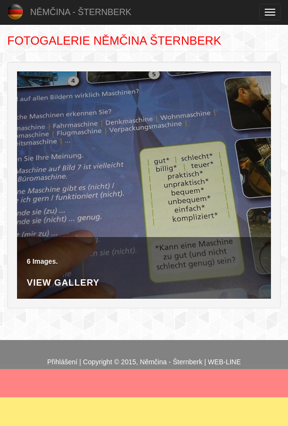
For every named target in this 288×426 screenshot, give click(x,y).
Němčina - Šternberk (80, 12)
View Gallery (63, 283)
